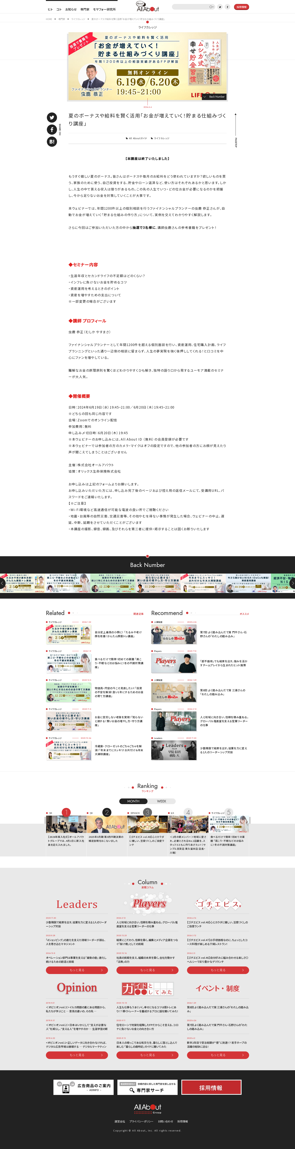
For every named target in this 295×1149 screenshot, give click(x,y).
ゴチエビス (135, 812)
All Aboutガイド (138, 138)
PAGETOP (235, 142)
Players (158, 650)
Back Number (217, 97)
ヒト (50, 9)
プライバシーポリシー (141, 1121)
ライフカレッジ (147, 27)
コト (59, 9)
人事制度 (158, 621)
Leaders (158, 738)
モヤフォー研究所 (104, 9)
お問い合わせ (165, 1121)
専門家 (84, 9)
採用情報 (182, 1121)
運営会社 (120, 1121)
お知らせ (71, 9)
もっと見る (77, 970)
